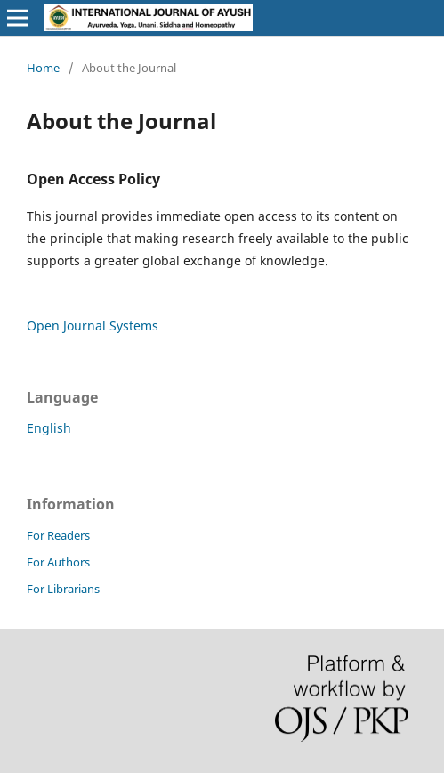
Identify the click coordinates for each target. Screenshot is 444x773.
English (49, 427)
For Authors (58, 562)
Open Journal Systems (92, 325)
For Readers (58, 535)
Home (43, 68)
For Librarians (63, 589)
